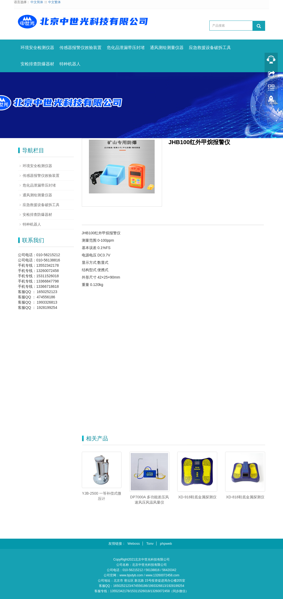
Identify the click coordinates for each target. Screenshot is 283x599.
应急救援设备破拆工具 (210, 47)
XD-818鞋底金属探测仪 (245, 497)
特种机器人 (69, 64)
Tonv (149, 544)
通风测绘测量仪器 (167, 47)
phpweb (166, 544)
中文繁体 (54, 2)
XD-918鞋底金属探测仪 (197, 497)
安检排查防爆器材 (37, 64)
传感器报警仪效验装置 (80, 47)
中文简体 (37, 2)
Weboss (134, 544)
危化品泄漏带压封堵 (126, 47)
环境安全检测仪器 (37, 47)
